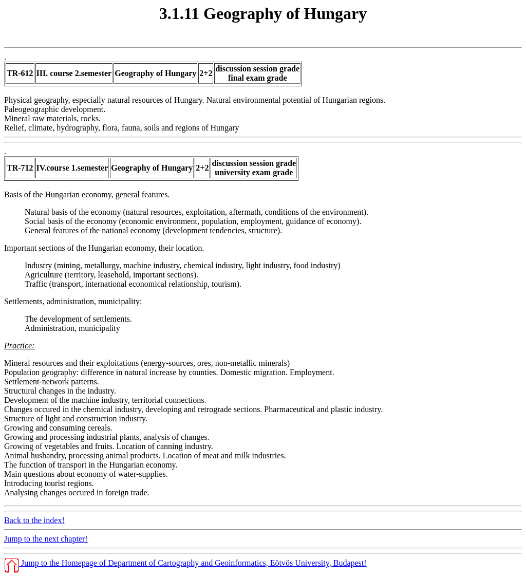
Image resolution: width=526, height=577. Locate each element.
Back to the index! (34, 520)
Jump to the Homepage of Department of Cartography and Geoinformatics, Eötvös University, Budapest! (185, 563)
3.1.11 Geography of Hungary (263, 13)
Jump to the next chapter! (46, 538)
